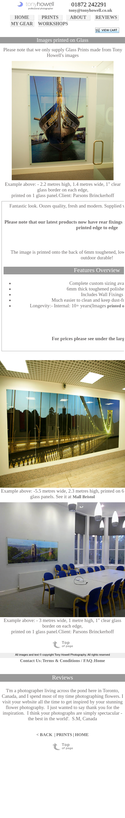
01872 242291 (88, 4)
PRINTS (50, 17)
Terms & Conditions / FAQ (67, 660)
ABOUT (78, 17)
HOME (22, 17)
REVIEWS (106, 17)
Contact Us (30, 660)
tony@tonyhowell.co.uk (90, 10)
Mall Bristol (84, 496)
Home (99, 660)
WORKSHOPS (50, 23)
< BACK (44, 734)
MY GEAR (22, 23)
